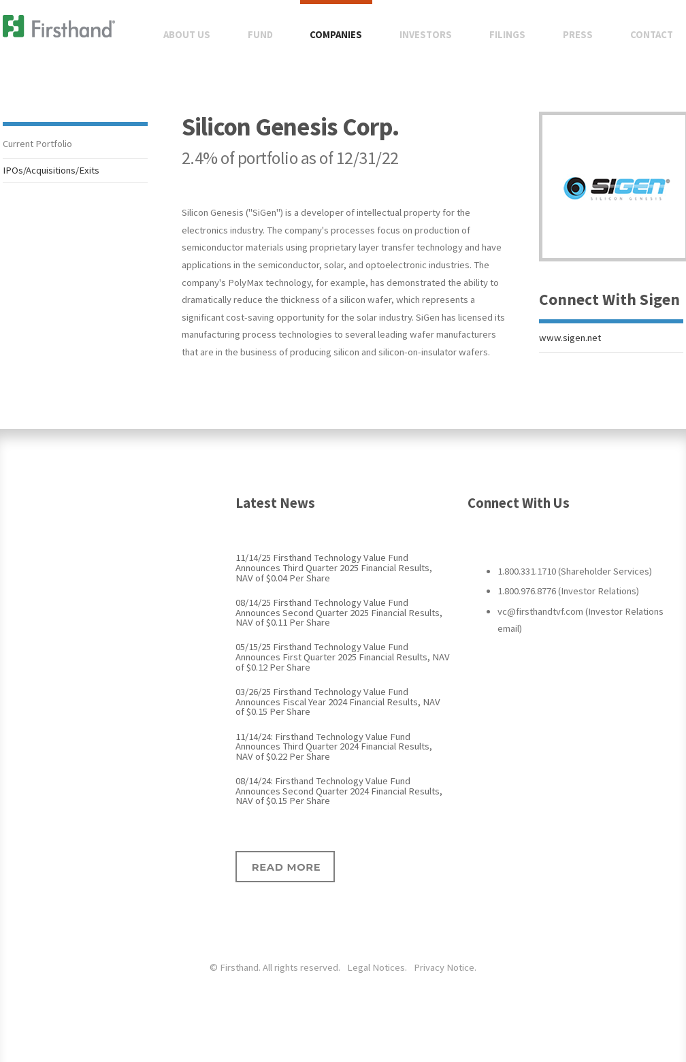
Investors (425, 35)
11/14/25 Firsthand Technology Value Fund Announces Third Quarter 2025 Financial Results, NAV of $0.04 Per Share (333, 567)
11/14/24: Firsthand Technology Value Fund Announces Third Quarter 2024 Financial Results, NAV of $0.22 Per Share (333, 746)
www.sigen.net (570, 338)
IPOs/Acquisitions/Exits (51, 170)
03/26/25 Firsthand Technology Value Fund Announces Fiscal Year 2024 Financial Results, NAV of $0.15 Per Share (337, 702)
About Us (186, 35)
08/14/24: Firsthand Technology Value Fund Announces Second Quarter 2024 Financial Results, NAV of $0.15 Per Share (338, 791)
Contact (651, 35)
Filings (507, 35)
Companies (336, 35)
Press (578, 35)
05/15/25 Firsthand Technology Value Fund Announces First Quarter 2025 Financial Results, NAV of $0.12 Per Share (342, 657)
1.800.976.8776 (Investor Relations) (568, 591)
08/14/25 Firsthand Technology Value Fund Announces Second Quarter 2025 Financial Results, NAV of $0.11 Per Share (338, 612)
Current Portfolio (37, 144)
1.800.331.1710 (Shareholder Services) (574, 571)
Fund (260, 35)
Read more (286, 867)
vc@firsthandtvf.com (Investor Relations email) (580, 620)
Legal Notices (376, 967)
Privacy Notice (444, 967)
